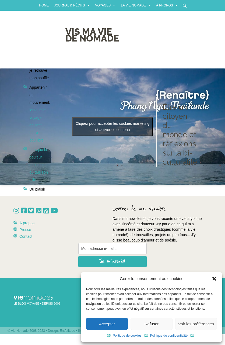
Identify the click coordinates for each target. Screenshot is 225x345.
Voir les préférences (196, 324)
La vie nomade (136, 5)
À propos (167, 5)
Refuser (152, 324)
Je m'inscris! (112, 261)
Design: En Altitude (61, 331)
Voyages (105, 5)
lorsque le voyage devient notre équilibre (37, 125)
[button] (214, 278)
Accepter (107, 324)
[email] (112, 248)
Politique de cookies (127, 335)
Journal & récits (72, 5)
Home (44, 5)
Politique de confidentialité (169, 335)
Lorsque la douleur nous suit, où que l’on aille (38, 164)
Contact (25, 236)
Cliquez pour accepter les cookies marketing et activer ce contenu (113, 126)
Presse (25, 229)
